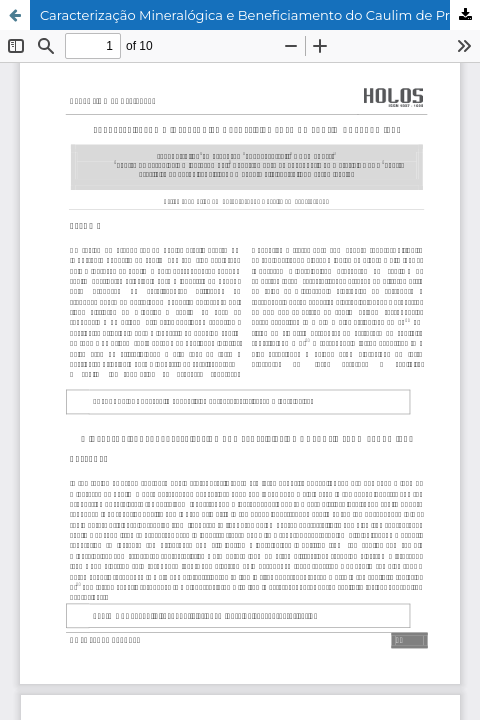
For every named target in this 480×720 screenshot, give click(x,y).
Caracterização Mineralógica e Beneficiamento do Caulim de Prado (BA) (260, 15)
